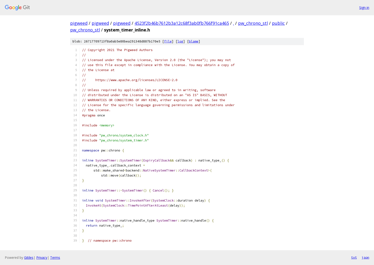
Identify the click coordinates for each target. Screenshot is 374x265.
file (168, 41)
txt (354, 257)
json (365, 257)
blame (193, 41)
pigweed (79, 23)
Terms (55, 257)
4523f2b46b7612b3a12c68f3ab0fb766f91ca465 (182, 23)
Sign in (364, 7)
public (278, 23)
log (180, 41)
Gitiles (28, 257)
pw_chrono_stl (253, 23)
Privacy (41, 257)
